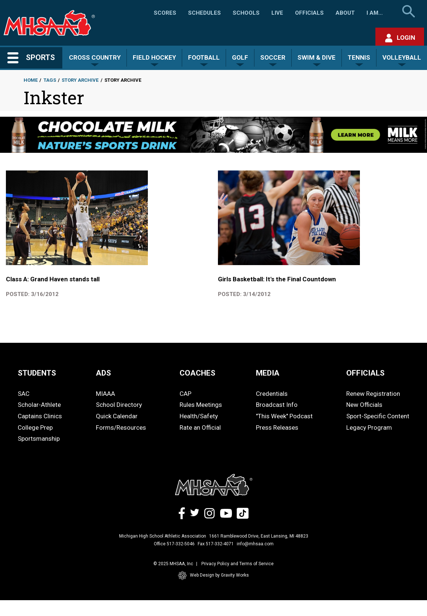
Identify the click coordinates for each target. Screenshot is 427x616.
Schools (246, 13)
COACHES (197, 373)
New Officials (364, 404)
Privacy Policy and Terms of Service (237, 563)
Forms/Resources (121, 427)
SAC (23, 393)
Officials (309, 13)
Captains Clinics (40, 416)
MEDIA (268, 373)
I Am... (375, 13)
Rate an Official (200, 427)
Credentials (272, 393)
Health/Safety (199, 416)
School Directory (119, 404)
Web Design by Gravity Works (213, 575)
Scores (165, 13)
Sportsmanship (39, 438)
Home (31, 80)
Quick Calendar (117, 416)
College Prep (35, 427)
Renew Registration (373, 393)
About (345, 13)
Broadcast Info (277, 404)
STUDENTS (37, 373)
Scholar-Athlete (39, 404)
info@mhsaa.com (255, 543)
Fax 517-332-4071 (216, 543)
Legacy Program (369, 427)
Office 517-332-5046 (174, 543)
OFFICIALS (365, 373)
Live (277, 13)
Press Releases (277, 427)
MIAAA (105, 393)
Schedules (204, 13)
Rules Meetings (201, 404)
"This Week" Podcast (284, 416)
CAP (185, 393)
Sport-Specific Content (377, 416)
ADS (103, 373)
